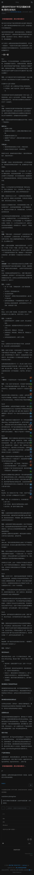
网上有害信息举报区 (21, 867)
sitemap (24, 865)
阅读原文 (3, 783)
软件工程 (13, 12)
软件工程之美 (18, 12)
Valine (31, 853)
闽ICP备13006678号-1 (15, 865)
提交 (29, 843)
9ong (17, 2)
